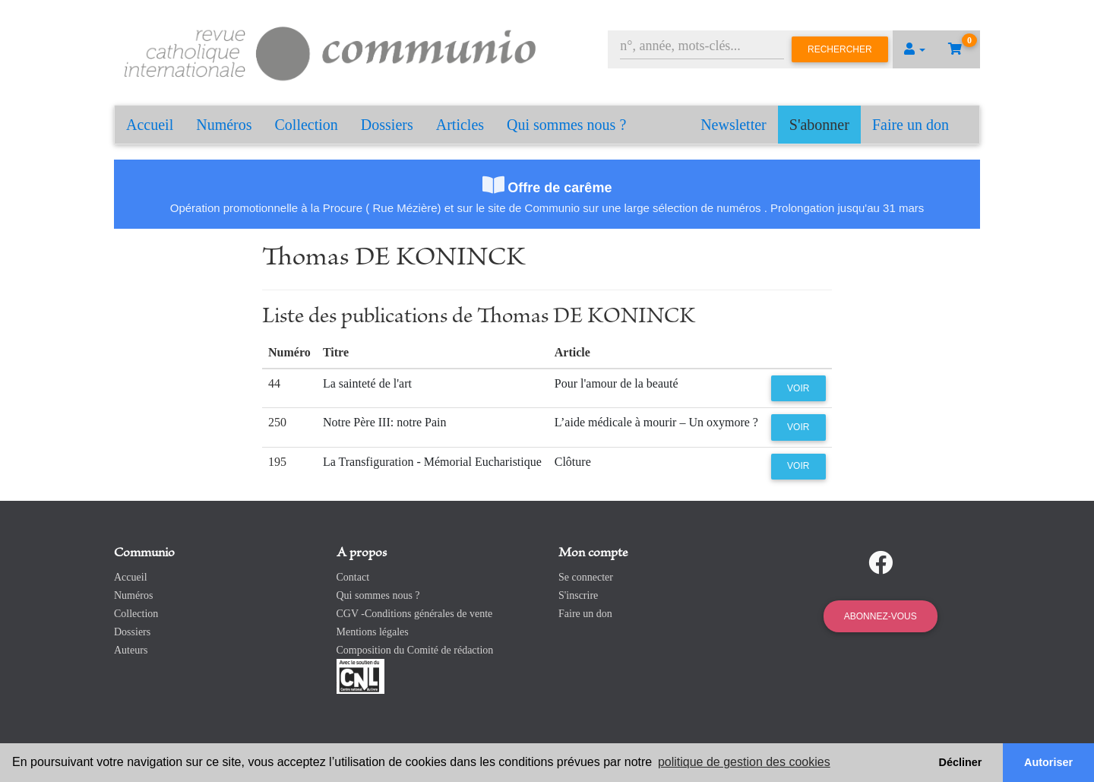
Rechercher (840, 49)
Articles (460, 124)
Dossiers (387, 124)
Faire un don (910, 124)
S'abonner (819, 124)
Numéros (223, 124)
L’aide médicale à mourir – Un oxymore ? (656, 422)
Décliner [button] (960, 762)
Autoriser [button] (1048, 762)
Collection (306, 124)
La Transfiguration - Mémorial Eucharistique (432, 461)
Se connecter (585, 577)
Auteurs (130, 650)
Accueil (149, 124)
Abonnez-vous (880, 616)
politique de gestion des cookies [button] (744, 761)
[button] (915, 49)
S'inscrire (578, 595)
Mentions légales (373, 632)
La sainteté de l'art (367, 383)
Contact (353, 577)
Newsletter (733, 124)
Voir (798, 388)
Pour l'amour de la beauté (616, 383)
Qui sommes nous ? (566, 124)
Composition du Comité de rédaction (415, 650)
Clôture (573, 461)
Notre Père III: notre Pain (385, 422)
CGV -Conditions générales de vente (415, 613)
